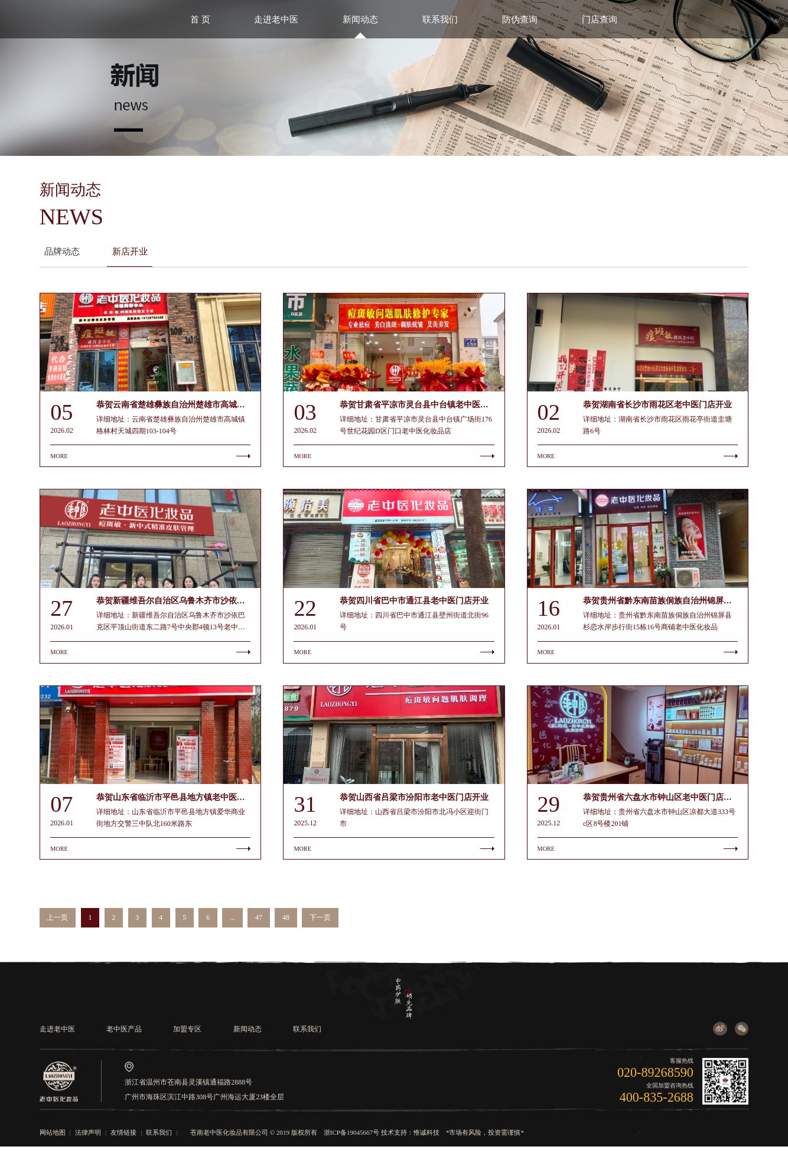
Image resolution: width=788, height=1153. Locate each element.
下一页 (320, 924)
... (232, 924)
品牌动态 (62, 251)
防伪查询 (520, 19)
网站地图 (53, 1138)
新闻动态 (360, 19)
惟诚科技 (426, 1138)
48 (285, 924)
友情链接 (123, 1138)
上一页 (57, 924)
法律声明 (88, 1138)
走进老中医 (276, 19)
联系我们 (440, 19)
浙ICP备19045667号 (351, 1138)
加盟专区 (187, 1035)
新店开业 (130, 251)
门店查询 (599, 19)
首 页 (200, 19)
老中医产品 (124, 1035)
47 (258, 924)
